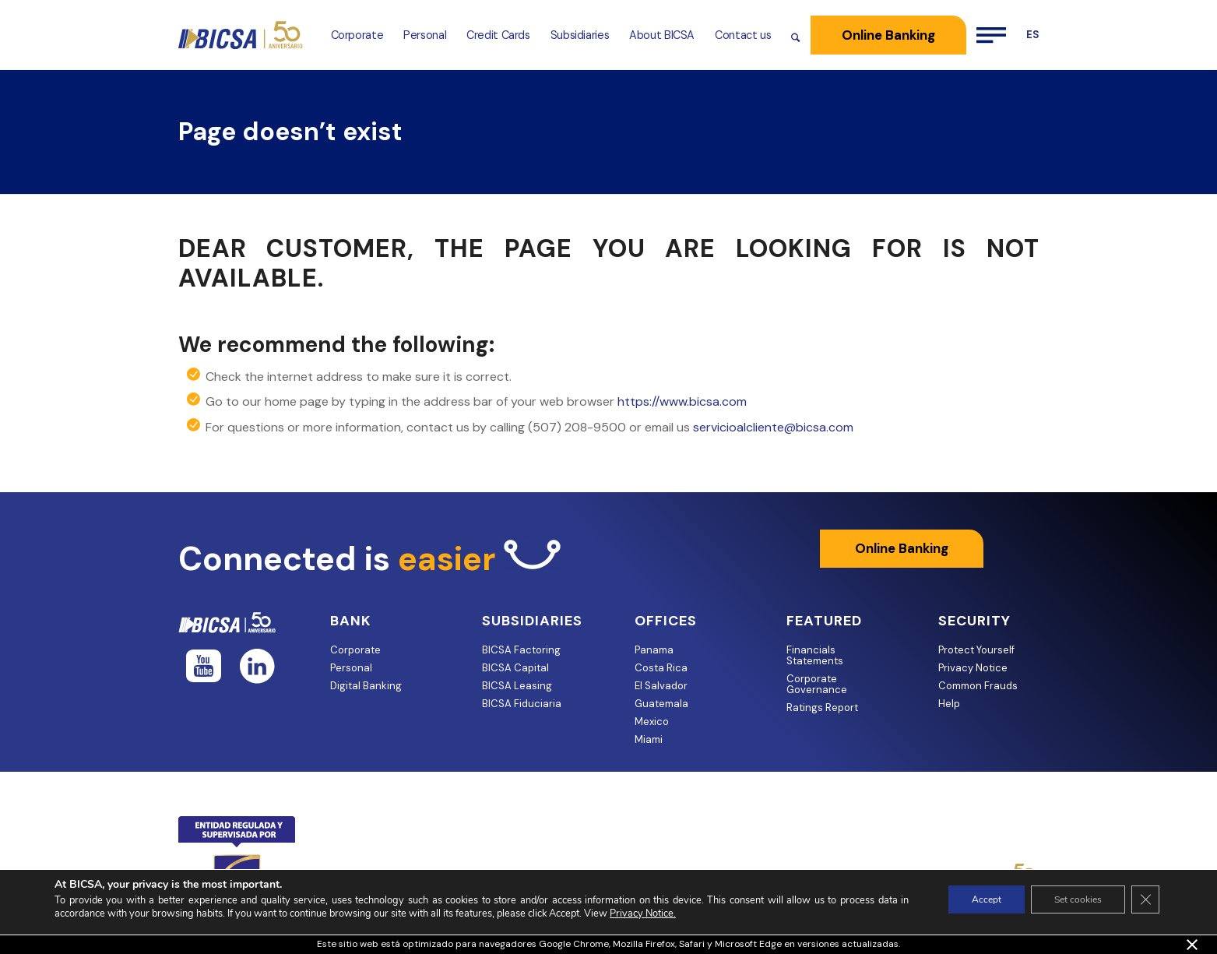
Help (949, 703)
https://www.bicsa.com (682, 401)
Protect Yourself (976, 650)
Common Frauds (978, 685)
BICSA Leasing (517, 685)
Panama (654, 650)
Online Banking (901, 548)
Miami (649, 739)
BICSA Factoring (521, 650)
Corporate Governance (816, 684)
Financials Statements (814, 655)
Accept (986, 899)
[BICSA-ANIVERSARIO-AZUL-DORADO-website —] (241, 35)
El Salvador (661, 685)
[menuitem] (357, 35)
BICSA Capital (515, 667)
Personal (351, 667)
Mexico (652, 721)
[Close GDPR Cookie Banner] (1145, 899)
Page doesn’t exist (290, 131)
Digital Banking (366, 685)
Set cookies (1078, 899)
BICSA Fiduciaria (521, 703)
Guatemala (661, 703)
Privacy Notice (973, 667)
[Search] (795, 35)
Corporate (355, 650)
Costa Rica (661, 667)
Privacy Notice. (643, 913)
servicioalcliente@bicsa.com (773, 427)
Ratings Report (822, 707)
